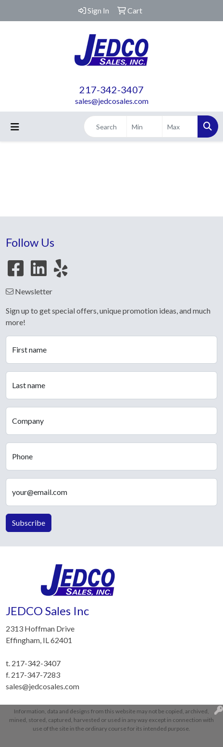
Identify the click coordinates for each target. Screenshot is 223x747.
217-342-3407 (111, 89)
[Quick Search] (105, 126)
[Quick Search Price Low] (144, 126)
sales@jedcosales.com (112, 100)
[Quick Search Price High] (180, 126)
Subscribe (28, 522)
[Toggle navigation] (15, 127)
